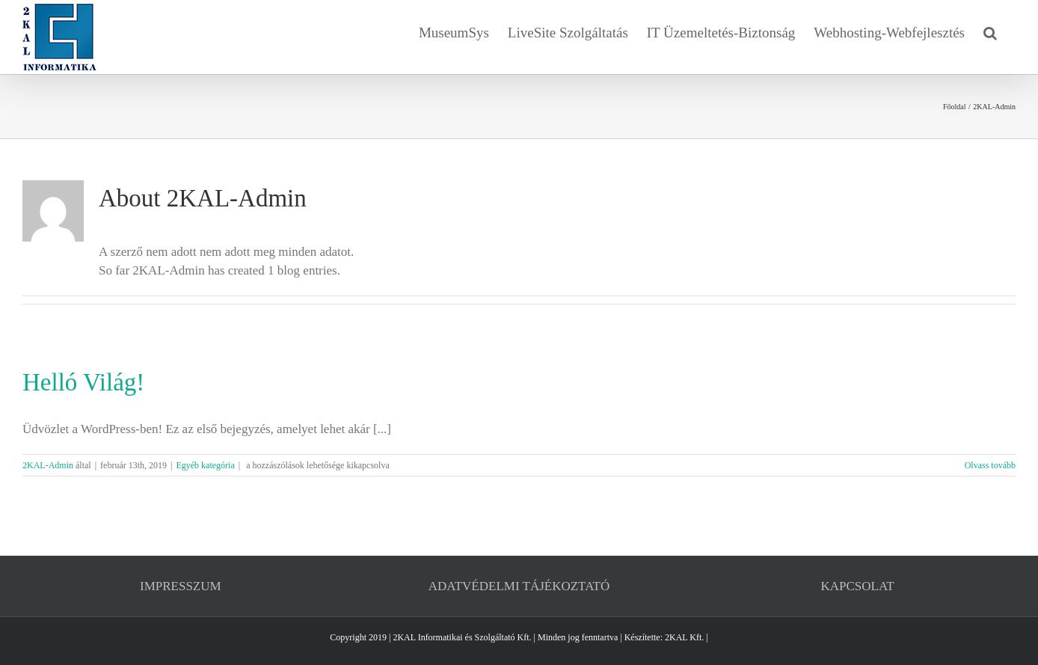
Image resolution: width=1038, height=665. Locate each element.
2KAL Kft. (684, 637)
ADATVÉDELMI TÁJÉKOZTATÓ (519, 586)
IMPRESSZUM (180, 586)
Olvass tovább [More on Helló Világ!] (990, 465)
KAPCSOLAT (857, 586)
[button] (990, 31)
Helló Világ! (83, 382)
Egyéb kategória (205, 465)
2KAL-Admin (47, 465)
